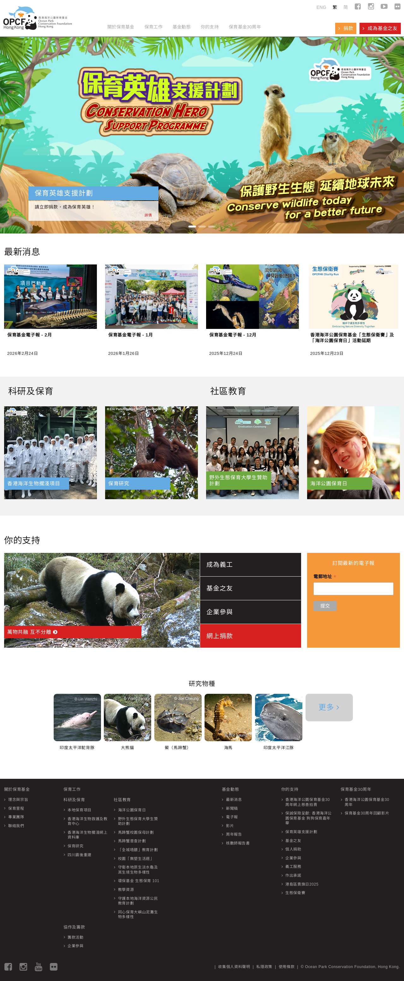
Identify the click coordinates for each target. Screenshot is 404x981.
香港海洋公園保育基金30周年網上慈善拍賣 (307, 802)
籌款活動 (76, 937)
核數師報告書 (238, 843)
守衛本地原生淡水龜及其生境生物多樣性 (138, 870)
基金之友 (293, 841)
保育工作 (154, 26)
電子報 (232, 817)
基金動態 (182, 26)
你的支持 (210, 26)
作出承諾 (293, 875)
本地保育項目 (80, 810)
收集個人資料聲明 (234, 967)
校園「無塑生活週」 (136, 859)
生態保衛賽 (295, 893)
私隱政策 (264, 967)
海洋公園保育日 (132, 810)
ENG (321, 7)
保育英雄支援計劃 (301, 832)
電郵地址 (324, 577)
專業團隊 (16, 817)
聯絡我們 (16, 826)
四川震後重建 (80, 855)
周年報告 (234, 834)
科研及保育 (74, 799)
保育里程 (16, 808)
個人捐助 (293, 849)
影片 (230, 826)
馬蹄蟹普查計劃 (132, 841)
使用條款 (287, 967)
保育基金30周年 (245, 26)
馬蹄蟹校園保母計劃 (136, 832)
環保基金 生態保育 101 (138, 881)
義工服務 (293, 866)
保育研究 (76, 846)
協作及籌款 (74, 927)
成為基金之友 (380, 28)
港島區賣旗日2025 (301, 884)
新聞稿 (232, 808)
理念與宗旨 (18, 799)
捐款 (345, 28)
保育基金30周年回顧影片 (367, 813)
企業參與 (76, 946)
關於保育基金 (120, 26)
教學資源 (126, 889)
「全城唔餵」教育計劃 (138, 850)
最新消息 (234, 799)
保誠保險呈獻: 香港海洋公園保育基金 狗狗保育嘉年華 (308, 818)
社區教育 (122, 799)
